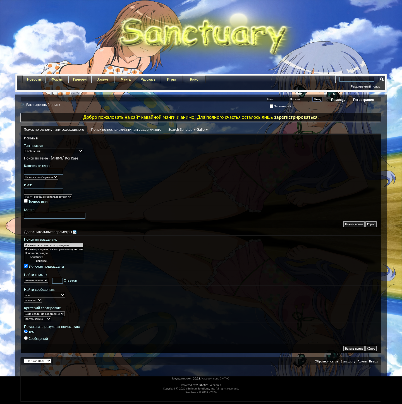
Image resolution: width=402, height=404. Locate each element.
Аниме (102, 79)
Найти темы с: (35, 274)
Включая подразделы (44, 266)
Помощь (338, 100)
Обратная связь (326, 361)
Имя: (28, 185)
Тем (29, 332)
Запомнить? (280, 106)
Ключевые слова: (38, 165)
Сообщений (36, 338)
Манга (126, 79)
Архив (362, 361)
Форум (57, 79)
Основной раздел (53, 253)
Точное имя (35, 201)
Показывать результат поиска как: (52, 326)
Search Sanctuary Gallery (188, 129)
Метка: (29, 209)
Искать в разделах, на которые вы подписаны (53, 249)
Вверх (373, 361)
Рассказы (149, 79)
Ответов (64, 281)
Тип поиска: (33, 145)
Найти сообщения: (39, 289)
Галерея (80, 79)
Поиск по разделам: (40, 239)
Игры (171, 79)
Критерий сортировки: (42, 308)
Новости (34, 79)
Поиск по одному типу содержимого (54, 129)
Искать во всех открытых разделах (53, 245)
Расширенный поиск (365, 86)
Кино (194, 79)
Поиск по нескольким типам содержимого (126, 129)
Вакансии (53, 261)
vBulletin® (202, 385)
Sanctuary (53, 257)
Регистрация (363, 100)
